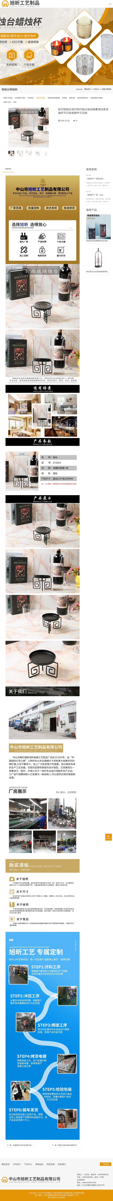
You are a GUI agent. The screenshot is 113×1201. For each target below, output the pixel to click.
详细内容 (8, 169)
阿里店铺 (51, 1164)
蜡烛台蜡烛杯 (106, 89)
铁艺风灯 (31, 98)
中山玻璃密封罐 (50, 1195)
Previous (11, 128)
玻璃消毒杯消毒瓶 (96, 98)
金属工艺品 (7, 102)
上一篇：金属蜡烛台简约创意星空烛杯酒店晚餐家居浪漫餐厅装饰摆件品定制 (20, 1145)
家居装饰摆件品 (82, 98)
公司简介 (17, 1164)
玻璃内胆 (72, 98)
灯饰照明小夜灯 (20, 98)
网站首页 (87, 89)
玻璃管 (64, 98)
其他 (14, 102)
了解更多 (105, 1164)
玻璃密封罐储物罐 (54, 98)
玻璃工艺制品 (8, 98)
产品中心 (96, 89)
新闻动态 (39, 1164)
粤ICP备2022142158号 (56, 1197)
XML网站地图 (78, 1193)
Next (46, 128)
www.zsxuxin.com (89, 1182)
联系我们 (62, 1164)
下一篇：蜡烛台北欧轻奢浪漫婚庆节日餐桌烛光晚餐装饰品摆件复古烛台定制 (65, 1145)
